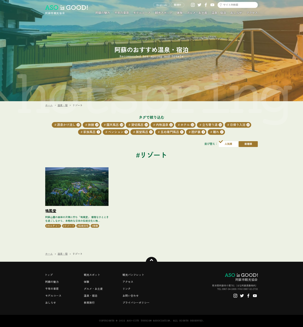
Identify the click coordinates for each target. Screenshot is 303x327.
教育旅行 (89, 302)
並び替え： (211, 143)
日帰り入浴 (240, 125)
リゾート (69, 225)
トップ (49, 274)
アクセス (252, 12)
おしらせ (236, 12)
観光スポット (163, 12)
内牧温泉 (164, 125)
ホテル (187, 125)
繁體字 (177, 5)
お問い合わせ (131, 295)
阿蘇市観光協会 (241, 277)
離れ (218, 132)
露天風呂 (114, 125)
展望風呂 (144, 132)
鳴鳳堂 (50, 211)
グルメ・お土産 (197, 12)
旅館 (93, 125)
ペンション (118, 132)
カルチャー (54, 225)
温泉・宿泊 (218, 12)
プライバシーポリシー (136, 302)
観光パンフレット (133, 274)
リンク (127, 288)
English (161, 5)
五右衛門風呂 (172, 132)
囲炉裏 (198, 132)
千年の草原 (121, 12)
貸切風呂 (139, 125)
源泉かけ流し (68, 125)
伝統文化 (84, 225)
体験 (179, 12)
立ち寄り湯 (212, 125)
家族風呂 (91, 132)
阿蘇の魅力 (102, 12)
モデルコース (142, 12)
